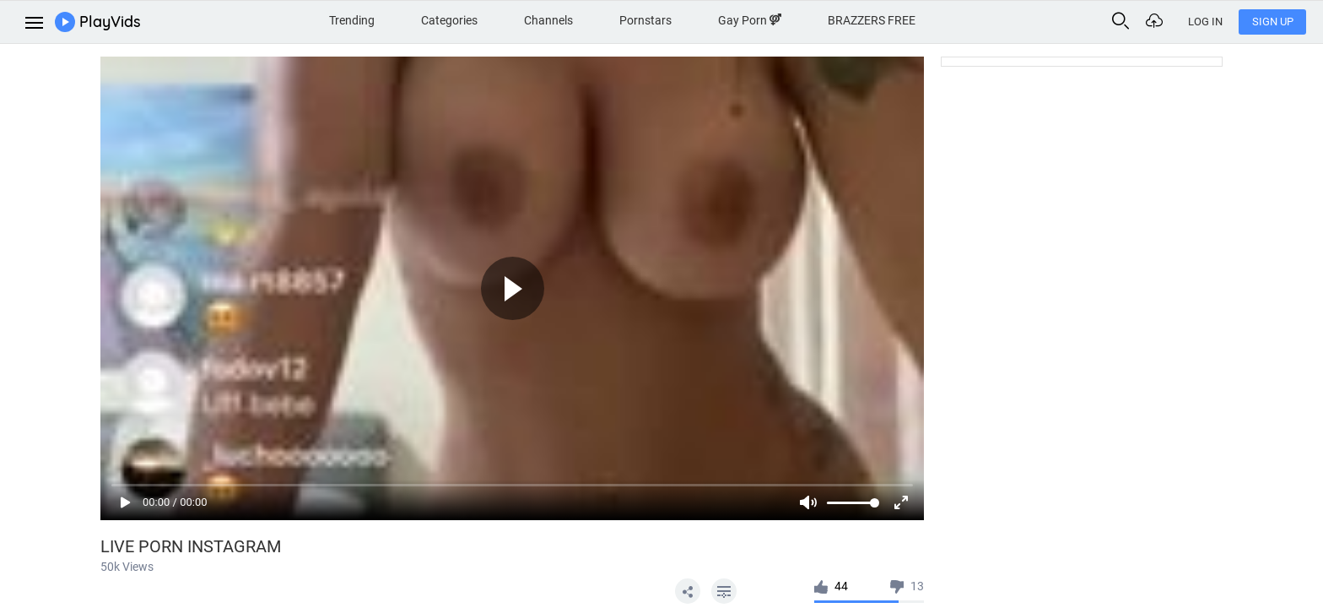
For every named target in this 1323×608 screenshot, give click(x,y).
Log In (1205, 21)
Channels (548, 20)
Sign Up (1272, 21)
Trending (352, 20)
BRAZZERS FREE (871, 20)
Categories (449, 20)
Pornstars (645, 20)
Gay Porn (749, 20)
